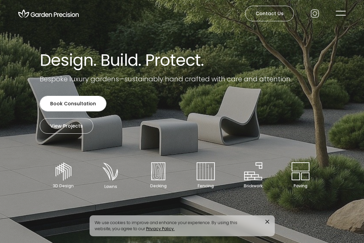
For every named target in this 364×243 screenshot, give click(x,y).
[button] (341, 13)
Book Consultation (73, 103)
